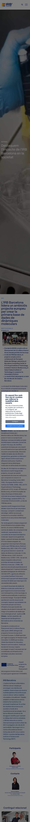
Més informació (11, 417)
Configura (15, 421)
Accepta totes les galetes (15, 426)
